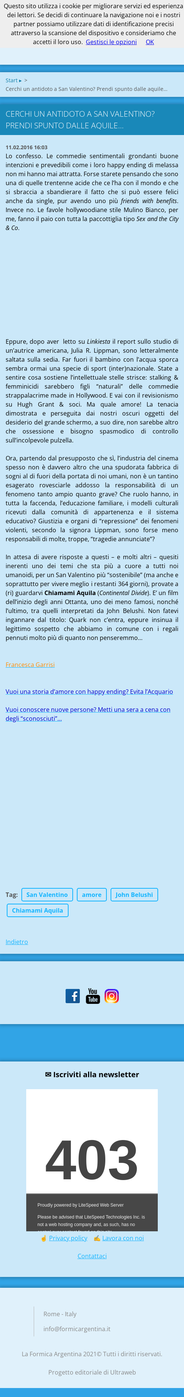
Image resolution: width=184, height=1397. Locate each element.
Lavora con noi (123, 1238)
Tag (11, 895)
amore (92, 895)
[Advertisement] (62, 279)
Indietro (17, 942)
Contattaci (92, 1256)
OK (150, 42)
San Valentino (47, 895)
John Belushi (134, 895)
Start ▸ (14, 80)
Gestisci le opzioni (111, 42)
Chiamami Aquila (37, 910)
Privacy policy (68, 1238)
